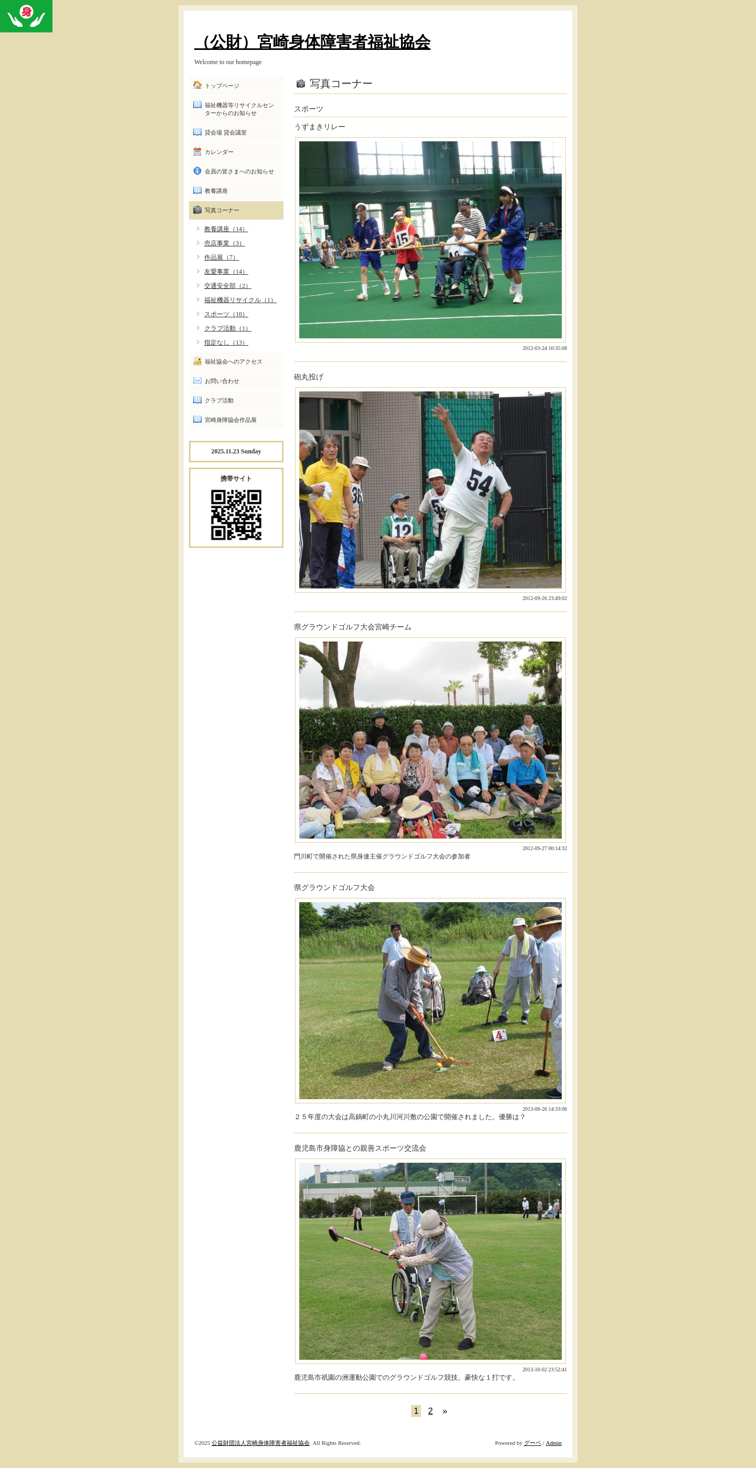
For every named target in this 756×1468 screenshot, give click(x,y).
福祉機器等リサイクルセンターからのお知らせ (239, 109)
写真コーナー (222, 210)
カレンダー (219, 152)
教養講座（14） (226, 229)
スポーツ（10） (226, 314)
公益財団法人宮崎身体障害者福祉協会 (261, 1443)
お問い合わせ (222, 381)
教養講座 (216, 191)
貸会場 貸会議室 (226, 132)
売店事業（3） (224, 243)
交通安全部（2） (227, 286)
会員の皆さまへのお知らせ (239, 171)
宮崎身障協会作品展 (231, 420)
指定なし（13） (226, 342)
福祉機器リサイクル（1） (240, 300)
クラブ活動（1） (227, 328)
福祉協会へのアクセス (233, 361)
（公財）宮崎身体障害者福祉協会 (312, 41)
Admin (553, 1443)
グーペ (532, 1443)
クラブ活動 (219, 400)
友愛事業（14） (226, 271)
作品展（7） (221, 257)
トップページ (222, 85)
